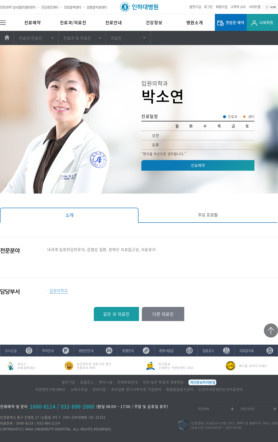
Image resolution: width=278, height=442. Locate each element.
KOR (273, 7)
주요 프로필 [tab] (208, 215)
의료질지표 (246, 350)
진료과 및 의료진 (77, 38)
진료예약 (32, 22)
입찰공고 (208, 350)
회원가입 (221, 6)
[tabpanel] (139, 266)
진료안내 (113, 22)
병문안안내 (86, 350)
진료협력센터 (72, 7)
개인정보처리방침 (202, 382)
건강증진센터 (49, 7)
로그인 (208, 6)
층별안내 (128, 350)
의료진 (116, 38)
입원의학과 (58, 290)
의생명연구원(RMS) (50, 389)
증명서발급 (166, 350)
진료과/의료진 (73, 22)
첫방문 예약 (235, 22)
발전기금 (195, 6)
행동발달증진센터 (179, 389)
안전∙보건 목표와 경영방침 (163, 382)
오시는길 (10, 350)
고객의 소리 (238, 6)
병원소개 (194, 22)
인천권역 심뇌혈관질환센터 (18, 7)
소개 (69, 215)
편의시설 (105, 382)
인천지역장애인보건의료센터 (220, 389)
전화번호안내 (127, 382)
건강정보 (154, 22)
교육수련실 (79, 389)
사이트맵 (254, 6)
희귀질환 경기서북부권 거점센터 (136, 389)
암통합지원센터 (97, 7)
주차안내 (47, 350)
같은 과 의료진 (116, 314)
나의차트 (266, 22)
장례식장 (99, 389)
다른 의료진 (163, 314)
